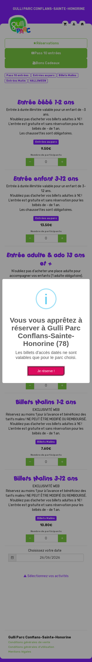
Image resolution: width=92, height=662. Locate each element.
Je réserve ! (46, 371)
